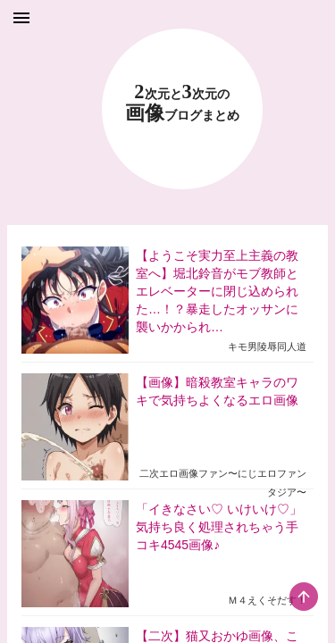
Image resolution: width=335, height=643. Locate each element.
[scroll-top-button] (303, 596)
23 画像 (182, 103)
